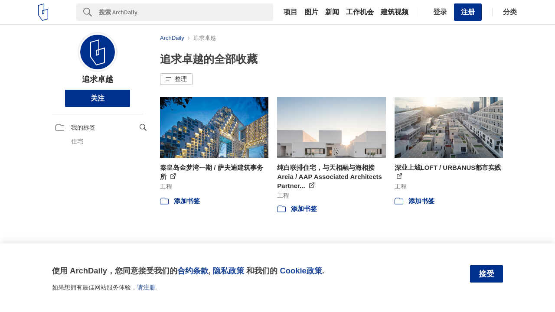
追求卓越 (97, 79)
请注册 (146, 287)
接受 (486, 274)
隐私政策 (228, 270)
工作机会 (360, 12)
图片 (311, 12)
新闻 (332, 12)
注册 (468, 12)
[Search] (186, 12)
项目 (290, 12)
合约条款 (193, 270)
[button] (176, 79)
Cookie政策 (301, 270)
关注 (97, 98)
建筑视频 (394, 12)
